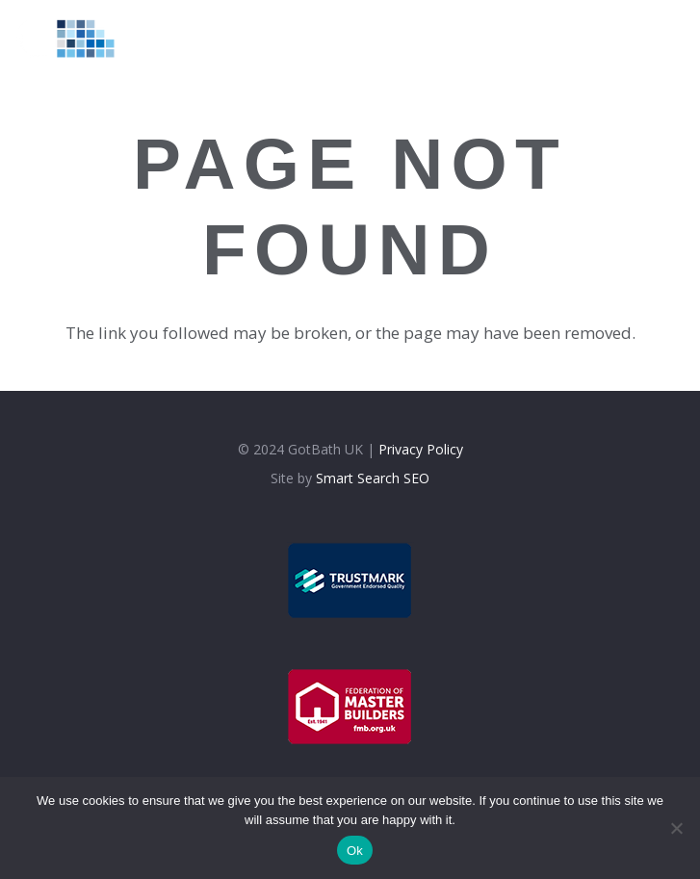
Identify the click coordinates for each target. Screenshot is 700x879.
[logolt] (74, 38)
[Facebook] (609, 37)
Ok (355, 850)
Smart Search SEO (372, 478)
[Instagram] (633, 38)
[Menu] (527, 38)
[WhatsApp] (680, 37)
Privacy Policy (420, 449)
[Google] (657, 37)
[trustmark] (350, 580)
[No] (676, 828)
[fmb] (350, 706)
